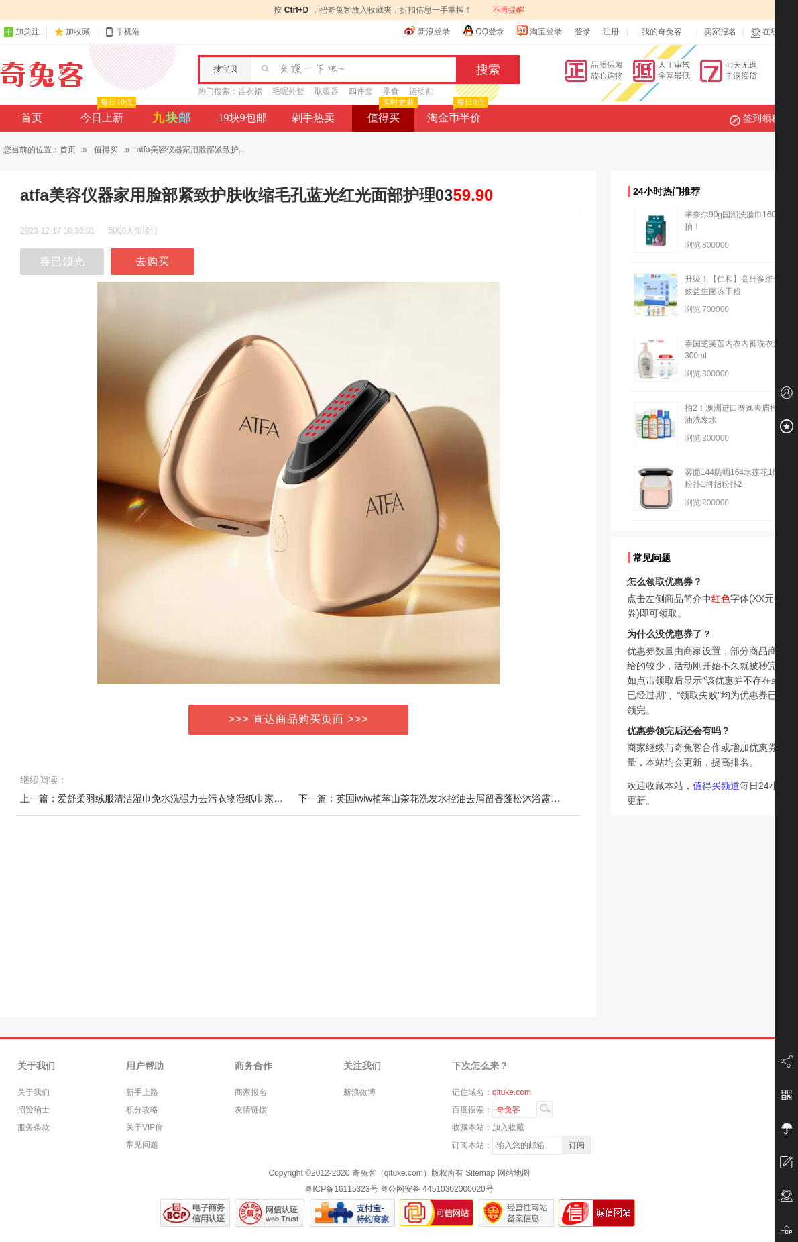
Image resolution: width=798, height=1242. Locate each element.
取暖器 (327, 91)
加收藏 (78, 31)
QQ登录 (483, 30)
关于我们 (33, 1092)
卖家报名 (720, 31)
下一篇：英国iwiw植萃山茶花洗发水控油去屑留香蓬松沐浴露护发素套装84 (453, 798)
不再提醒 (508, 10)
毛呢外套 (288, 91)
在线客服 (772, 32)
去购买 (152, 261)
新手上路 (142, 1092)
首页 (31, 117)
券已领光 (62, 261)
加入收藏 (508, 1127)
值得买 (391, 114)
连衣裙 (250, 91)
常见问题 (142, 1144)
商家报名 (251, 1092)
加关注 (21, 32)
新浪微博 (359, 1092)
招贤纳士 (33, 1110)
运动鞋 (421, 91)
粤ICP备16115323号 (341, 1189)
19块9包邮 (243, 117)
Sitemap (480, 1173)
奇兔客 (42, 74)
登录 (583, 31)
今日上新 (106, 114)
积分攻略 (142, 1110)
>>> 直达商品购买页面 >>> (299, 719)
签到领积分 (762, 118)
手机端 (122, 32)
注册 (611, 31)
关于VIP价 (144, 1127)
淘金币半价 (456, 114)
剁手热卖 (313, 117)
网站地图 (514, 1173)
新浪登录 (427, 30)
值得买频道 (716, 785)
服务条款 (33, 1127)
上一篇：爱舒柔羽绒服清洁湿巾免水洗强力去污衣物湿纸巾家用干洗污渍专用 (179, 798)
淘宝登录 (539, 30)
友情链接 (251, 1110)
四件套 (361, 91)
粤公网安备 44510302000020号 (437, 1189)
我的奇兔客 (662, 31)
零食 (391, 91)
